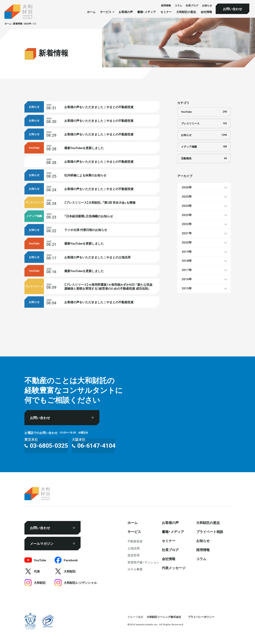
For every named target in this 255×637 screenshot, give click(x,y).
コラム (178, 5)
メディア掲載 (204, 146)
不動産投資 (135, 541)
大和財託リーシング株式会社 (164, 617)
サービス (134, 531)
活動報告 (204, 158)
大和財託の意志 (186, 11)
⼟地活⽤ (134, 548)
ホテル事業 (135, 569)
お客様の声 (126, 11)
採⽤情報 (166, 5)
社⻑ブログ (192, 5)
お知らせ (207, 5)
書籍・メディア (146, 11)
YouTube (204, 112)
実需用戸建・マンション (143, 562)
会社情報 (206, 11)
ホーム (91, 11)
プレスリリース (204, 123)
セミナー (166, 11)
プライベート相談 (209, 531)
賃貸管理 (134, 555)
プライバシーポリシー (201, 617)
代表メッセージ (173, 567)
